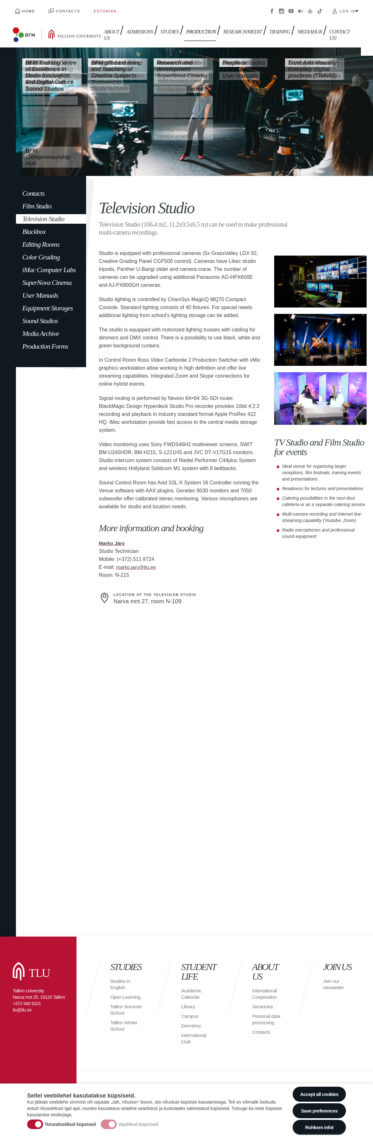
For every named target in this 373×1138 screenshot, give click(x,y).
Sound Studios (40, 318)
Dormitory (191, 1023)
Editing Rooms (40, 241)
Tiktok (320, 9)
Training (276, 28)
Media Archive (40, 330)
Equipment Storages (47, 305)
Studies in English (120, 981)
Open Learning (126, 994)
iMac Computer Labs (49, 267)
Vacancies (263, 1003)
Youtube (291, 9)
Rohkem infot (318, 1126)
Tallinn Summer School (126, 1007)
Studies (169, 28)
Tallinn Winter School (124, 1023)
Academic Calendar (191, 991)
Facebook (272, 9)
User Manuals (40, 292)
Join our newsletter (334, 981)
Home (26, 9)
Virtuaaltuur (310, 9)
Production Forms (45, 343)
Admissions (140, 28)
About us (109, 31)
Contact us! (334, 31)
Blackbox (34, 228)
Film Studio (36, 203)
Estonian (95, 9)
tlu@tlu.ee (22, 1007)
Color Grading (41, 254)
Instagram (281, 9)
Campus (190, 1013)
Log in (347, 9)
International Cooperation (265, 991)
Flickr (300, 9)
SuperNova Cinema (46, 279)
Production (199, 28)
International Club (194, 1035)
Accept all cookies (318, 1091)
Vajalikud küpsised (138, 1123)
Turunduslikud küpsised (70, 1123)
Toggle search (363, 32)
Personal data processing (267, 1016)
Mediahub (305, 28)
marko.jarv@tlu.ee (136, 564)
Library (188, 1003)
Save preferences (318, 1109)
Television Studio (43, 216)
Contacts (62, 9)
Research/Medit (240, 28)
